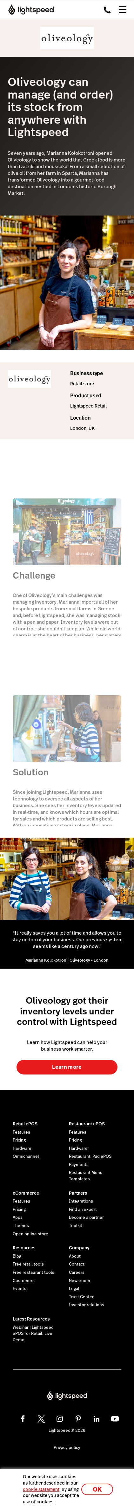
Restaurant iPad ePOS (90, 1156)
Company (79, 1248)
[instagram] (59, 1418)
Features (21, 1132)
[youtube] (115, 1418)
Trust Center (81, 1297)
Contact (76, 1264)
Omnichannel (26, 1156)
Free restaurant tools (33, 1272)
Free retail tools (28, 1264)
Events (19, 1289)
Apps (18, 1217)
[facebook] (22, 1418)
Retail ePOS (25, 1124)
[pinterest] (78, 1418)
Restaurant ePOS (87, 1124)
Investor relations (86, 1305)
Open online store (30, 1234)
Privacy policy (67, 1448)
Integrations (81, 1201)
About (75, 1256)
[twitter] (41, 1418)
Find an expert (83, 1209)
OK (97, 1489)
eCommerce (26, 1193)
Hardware (22, 1148)
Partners (78, 1193)
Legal (74, 1289)
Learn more (67, 1067)
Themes (21, 1226)
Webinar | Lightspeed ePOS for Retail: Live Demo (33, 1334)
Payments (79, 1165)
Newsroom (79, 1281)
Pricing (19, 1140)
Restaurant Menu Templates (86, 1176)
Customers (24, 1281)
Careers (76, 1272)
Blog (17, 1256)
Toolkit (75, 1226)
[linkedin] (96, 1418)
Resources (24, 1248)
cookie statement (41, 1489)
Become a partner (86, 1217)
